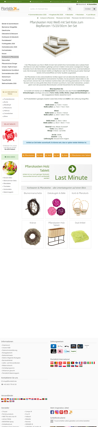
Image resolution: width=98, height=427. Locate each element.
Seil (57, 155)
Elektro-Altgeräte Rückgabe (11, 358)
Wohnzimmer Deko (10, 181)
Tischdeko (6, 186)
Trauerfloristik (6, 80)
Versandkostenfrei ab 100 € (13, 1)
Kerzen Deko (7, 178)
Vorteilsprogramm (8, 368)
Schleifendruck (7, 424)
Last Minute (90, 15)
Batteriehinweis (7, 355)
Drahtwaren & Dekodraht (10, 37)
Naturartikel (6, 60)
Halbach (28, 416)
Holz (41, 155)
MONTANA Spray (8, 422)
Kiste (65, 155)
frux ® (27, 414)
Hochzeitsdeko (7, 50)
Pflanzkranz (7, 108)
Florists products (7, 414)
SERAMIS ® (29, 424)
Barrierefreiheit (7, 360)
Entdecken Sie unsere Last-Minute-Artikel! (10, 147)
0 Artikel (88, 9)
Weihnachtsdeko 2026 (9, 83)
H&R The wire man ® (9, 416)
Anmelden (92, 4)
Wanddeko (7, 183)
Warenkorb (81, 4)
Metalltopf (7, 105)
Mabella (28, 419)
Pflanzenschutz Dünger (9, 63)
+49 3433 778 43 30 (10, 384)
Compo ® (28, 411)
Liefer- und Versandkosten (11, 363)
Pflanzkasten (29, 155)
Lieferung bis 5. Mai (37, 1)
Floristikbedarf (6, 40)
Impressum (6, 345)
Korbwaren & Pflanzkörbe (47, 18)
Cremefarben (8, 113)
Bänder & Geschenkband (10, 24)
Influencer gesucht (8, 370)
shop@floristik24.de (10, 381)
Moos (5, 116)
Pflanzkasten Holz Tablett (63, 18)
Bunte (5, 102)
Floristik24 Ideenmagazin (10, 373)
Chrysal (4, 411)
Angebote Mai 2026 (56, 15)
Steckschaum (6, 77)
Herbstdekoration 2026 (9, 47)
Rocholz (28, 422)
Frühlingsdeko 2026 (8, 44)
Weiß (49, 155)
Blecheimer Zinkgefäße (9, 27)
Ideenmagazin (8, 192)
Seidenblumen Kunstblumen (10, 70)
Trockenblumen (8, 99)
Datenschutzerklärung (9, 350)
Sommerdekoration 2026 (37, 15)
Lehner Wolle (6, 419)
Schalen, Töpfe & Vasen (9, 67)
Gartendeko (7, 189)
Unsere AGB (6, 348)
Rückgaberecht (7, 353)
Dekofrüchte (6, 30)
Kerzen (4, 53)
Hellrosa (6, 111)
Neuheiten (80, 15)
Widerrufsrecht (7, 365)
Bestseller (69, 15)
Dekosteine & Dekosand (10, 34)
